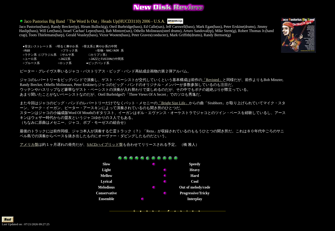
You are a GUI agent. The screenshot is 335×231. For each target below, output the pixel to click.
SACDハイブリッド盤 (105, 146)
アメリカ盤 (29, 146)
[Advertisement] (301, 139)
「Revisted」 (212, 81)
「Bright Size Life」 (173, 104)
